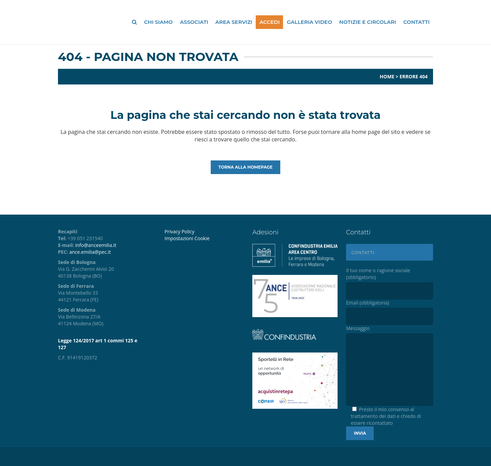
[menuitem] (203, 238)
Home (387, 76)
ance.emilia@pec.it (90, 252)
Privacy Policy (179, 231)
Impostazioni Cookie (187, 238)
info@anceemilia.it (95, 245)
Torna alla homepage (246, 167)
